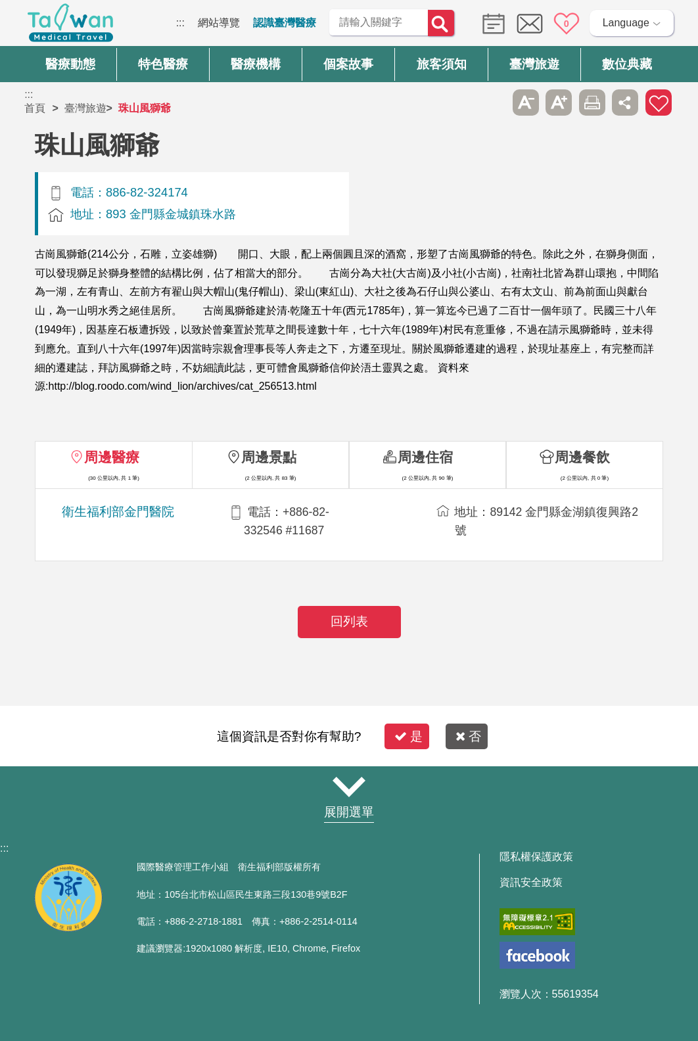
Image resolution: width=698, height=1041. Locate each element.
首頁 (34, 108)
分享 (625, 102)
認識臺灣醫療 (284, 22)
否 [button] (468, 736)
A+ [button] (559, 102)
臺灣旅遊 (85, 108)
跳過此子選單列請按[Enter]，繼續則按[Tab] (493, 102)
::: (180, 22)
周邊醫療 (111, 457)
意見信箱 (530, 24)
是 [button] (408, 736)
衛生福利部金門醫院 (118, 512)
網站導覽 (219, 22)
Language (626, 22)
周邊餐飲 (582, 457)
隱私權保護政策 (536, 857)
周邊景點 (268, 457)
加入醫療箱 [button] (658, 102)
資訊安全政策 (531, 882)
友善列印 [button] (592, 102)
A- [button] (526, 102)
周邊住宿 (425, 457)
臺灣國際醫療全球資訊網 (70, 26)
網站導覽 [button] (349, 786)
